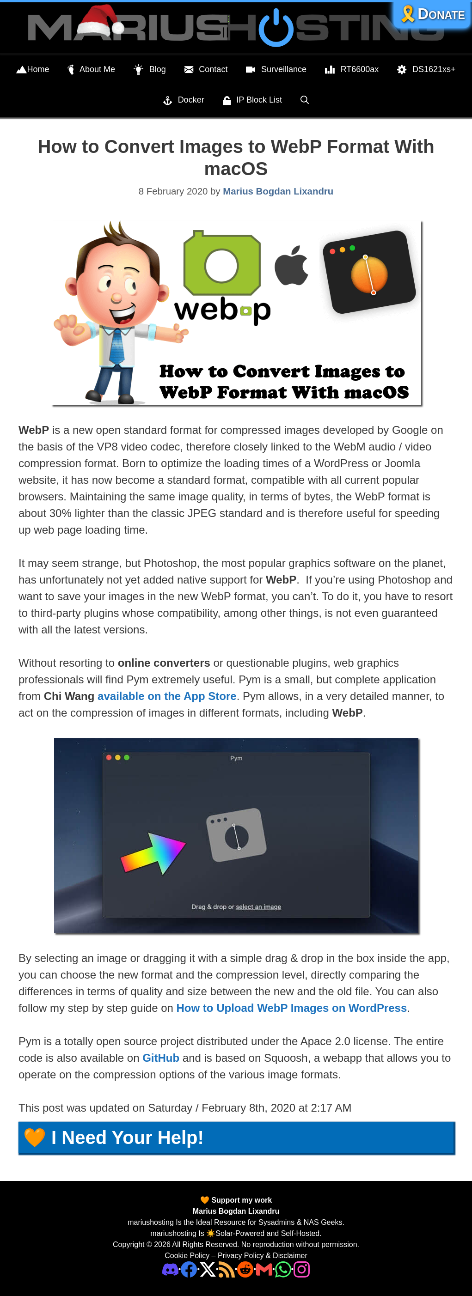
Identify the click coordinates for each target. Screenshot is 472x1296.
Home (32, 70)
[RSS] (227, 1269)
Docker (183, 101)
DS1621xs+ (426, 70)
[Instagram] (302, 1269)
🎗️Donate (431, 13)
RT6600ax (352, 70)
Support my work (240, 1200)
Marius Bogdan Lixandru (236, 1211)
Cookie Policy (187, 1255)
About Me (91, 70)
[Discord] (170, 1269)
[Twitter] (208, 1269)
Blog (150, 70)
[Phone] (245, 1269)
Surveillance (276, 70)
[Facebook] (189, 1269)
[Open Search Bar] (304, 100)
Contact (206, 70)
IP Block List (252, 101)
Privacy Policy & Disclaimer (262, 1255)
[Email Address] (264, 1269)
